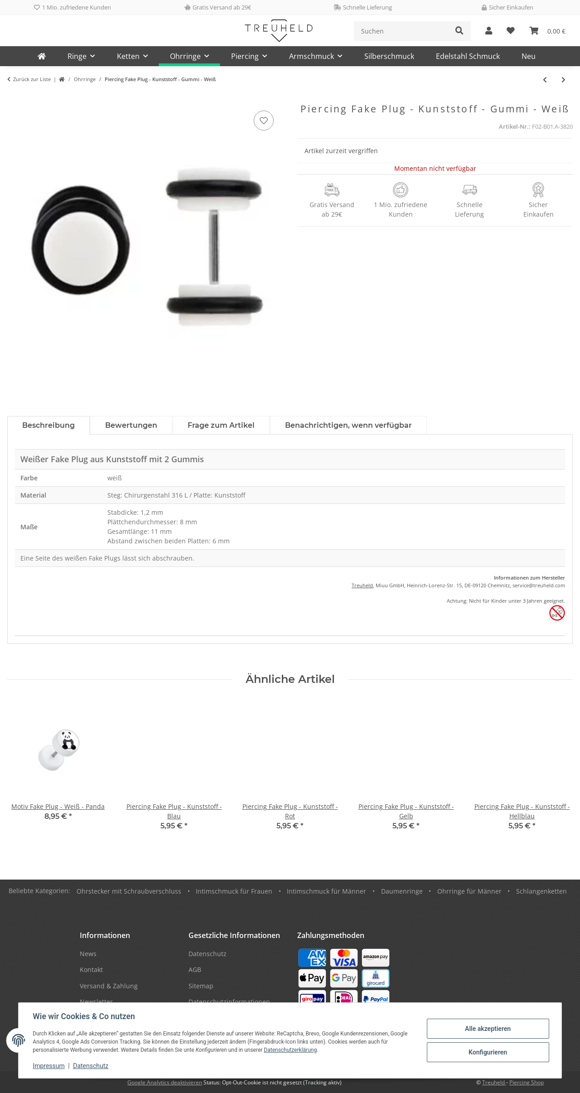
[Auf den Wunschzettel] (264, 121)
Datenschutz (91, 1065)
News (88, 953)
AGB (194, 969)
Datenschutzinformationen (229, 1001)
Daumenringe (402, 891)
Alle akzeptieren (487, 1028)
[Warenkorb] (547, 31)
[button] (488, 31)
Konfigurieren (487, 1052)
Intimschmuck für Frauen (234, 891)
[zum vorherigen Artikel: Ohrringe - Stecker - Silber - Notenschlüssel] (545, 79)
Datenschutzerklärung (290, 1050)
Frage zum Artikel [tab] (221, 425)
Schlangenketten (541, 891)
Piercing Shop (526, 1082)
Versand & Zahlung (109, 986)
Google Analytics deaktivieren (164, 1082)
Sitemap (200, 986)
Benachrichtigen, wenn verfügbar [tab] (348, 425)
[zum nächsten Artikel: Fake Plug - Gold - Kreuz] (563, 79)
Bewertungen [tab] (131, 425)
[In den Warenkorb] (14, 98)
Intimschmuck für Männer (326, 891)
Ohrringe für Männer (469, 891)
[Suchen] (401, 31)
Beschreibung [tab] (48, 425)
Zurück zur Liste (32, 79)
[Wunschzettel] (510, 31)
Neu (529, 56)
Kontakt (91, 969)
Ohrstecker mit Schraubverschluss (129, 891)
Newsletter (96, 1001)
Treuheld (362, 585)
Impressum (49, 1065)
